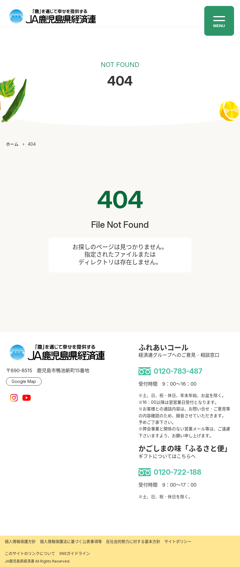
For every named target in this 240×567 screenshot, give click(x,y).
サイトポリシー (177, 541)
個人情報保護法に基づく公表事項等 (71, 541)
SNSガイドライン (74, 553)
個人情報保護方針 (20, 541)
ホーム (12, 144)
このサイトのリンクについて (30, 553)
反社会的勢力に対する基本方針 (133, 541)
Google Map (24, 381)
